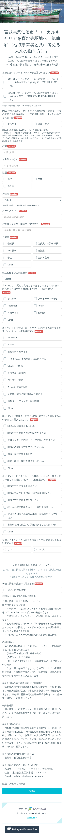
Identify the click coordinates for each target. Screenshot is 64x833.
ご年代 (10, 194)
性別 (9, 172)
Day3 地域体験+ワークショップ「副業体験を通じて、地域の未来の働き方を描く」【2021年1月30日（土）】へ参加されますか (31, 114)
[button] (32, 813)
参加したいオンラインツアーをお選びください (30, 72)
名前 (9, 146)
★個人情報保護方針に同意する (22, 583)
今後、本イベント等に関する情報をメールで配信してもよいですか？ (31, 541)
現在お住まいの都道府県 (19, 272)
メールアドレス (14, 210)
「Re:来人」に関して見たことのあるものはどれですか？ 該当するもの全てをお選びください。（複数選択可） (32, 289)
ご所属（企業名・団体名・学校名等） (26, 224)
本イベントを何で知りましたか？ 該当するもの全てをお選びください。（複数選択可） (31, 330)
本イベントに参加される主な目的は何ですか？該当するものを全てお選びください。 (31, 418)
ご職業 (10, 237)
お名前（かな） (14, 159)
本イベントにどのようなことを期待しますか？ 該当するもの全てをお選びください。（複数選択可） (31, 478)
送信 (32, 791)
